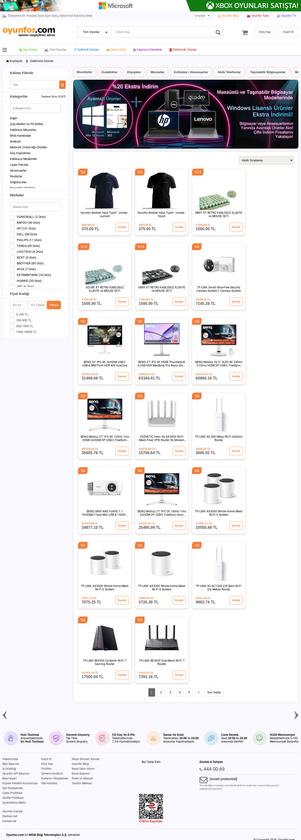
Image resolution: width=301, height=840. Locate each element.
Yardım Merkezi (82, 783)
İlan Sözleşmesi (12, 788)
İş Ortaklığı (9, 768)
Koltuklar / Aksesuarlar (191, 72)
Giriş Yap (47, 764)
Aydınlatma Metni (14, 802)
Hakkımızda (10, 759)
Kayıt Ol (46, 759)
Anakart (15, 141)
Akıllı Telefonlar (229, 72)
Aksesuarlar (18, 170)
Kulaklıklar (110, 72)
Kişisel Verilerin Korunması (20, 783)
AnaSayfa (15, 61)
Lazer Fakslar (19, 164)
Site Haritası (49, 783)
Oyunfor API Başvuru (16, 773)
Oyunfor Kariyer (12, 811)
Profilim (46, 768)
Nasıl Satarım (81, 773)
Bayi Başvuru (10, 764)
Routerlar (16, 176)
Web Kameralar (20, 135)
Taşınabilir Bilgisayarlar (268, 72)
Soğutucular (18, 182)
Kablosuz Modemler (23, 159)
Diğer (13, 118)
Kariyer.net (9, 821)
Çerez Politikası (12, 793)
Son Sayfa (213, 692)
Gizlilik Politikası (13, 798)
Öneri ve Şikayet (82, 778)
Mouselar (157, 72)
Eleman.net (9, 816)
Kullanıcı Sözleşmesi (54, 778)
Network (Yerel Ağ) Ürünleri (28, 147)
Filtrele (53, 305)
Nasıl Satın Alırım (83, 768)
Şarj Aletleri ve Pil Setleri (26, 124)
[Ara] (218, 32)
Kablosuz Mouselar (23, 130)
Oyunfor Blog (80, 764)
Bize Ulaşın (9, 778)
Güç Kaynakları (20, 153)
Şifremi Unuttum (52, 773)
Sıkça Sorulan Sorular (86, 759)
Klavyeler (134, 72)
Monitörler (84, 72)
